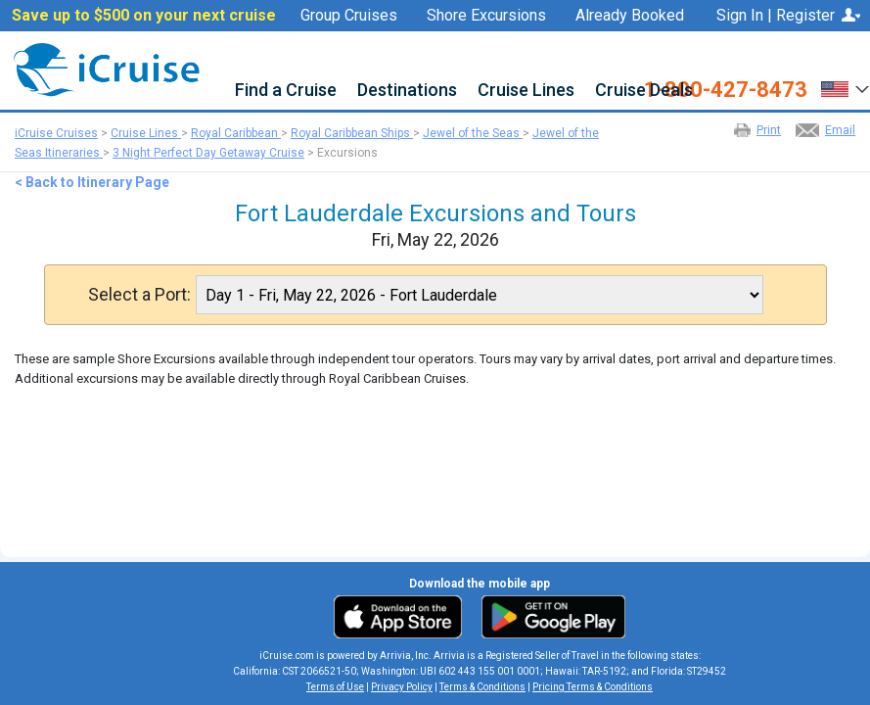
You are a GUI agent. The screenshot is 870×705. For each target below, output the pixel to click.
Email (840, 130)
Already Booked (629, 16)
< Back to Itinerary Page (92, 182)
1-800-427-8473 (725, 90)
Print (768, 130)
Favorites (642, 40)
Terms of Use (335, 687)
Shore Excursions (486, 16)
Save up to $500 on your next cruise (144, 16)
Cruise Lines (526, 90)
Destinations (407, 90)
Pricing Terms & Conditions (592, 687)
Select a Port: (139, 295)
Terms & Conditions (482, 687)
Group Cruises (348, 16)
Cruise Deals (644, 90)
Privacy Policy (402, 687)
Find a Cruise (286, 90)
